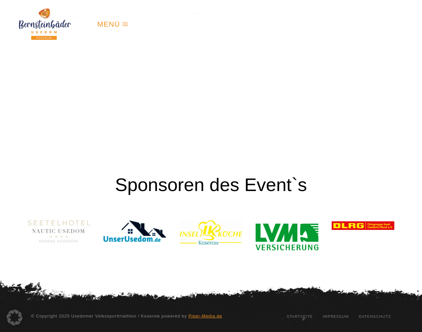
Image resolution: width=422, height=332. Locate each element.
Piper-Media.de (205, 316)
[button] (14, 317)
